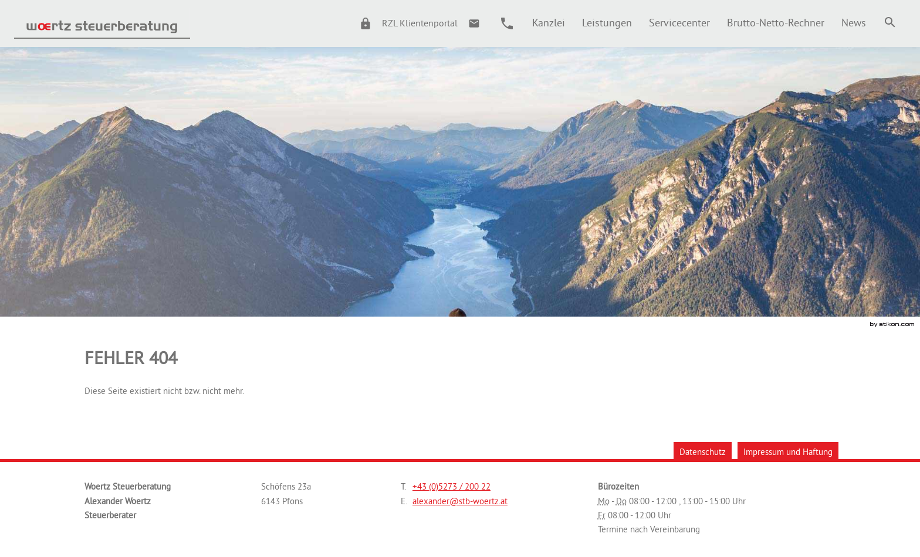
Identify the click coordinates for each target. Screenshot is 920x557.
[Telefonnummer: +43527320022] (451, 487)
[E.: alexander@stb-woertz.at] (474, 23)
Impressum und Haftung (788, 451)
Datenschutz (702, 451)
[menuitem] (548, 22)
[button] (403, 23)
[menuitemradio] (606, 22)
